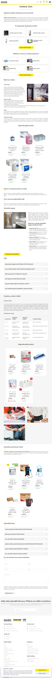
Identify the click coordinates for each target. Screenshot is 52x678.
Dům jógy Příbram (30, 661)
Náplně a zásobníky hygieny (32, 649)
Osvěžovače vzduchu (8, 118)
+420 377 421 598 (31, 626)
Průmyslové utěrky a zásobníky (33, 650)
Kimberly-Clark (29, 9)
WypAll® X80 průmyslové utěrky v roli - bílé (25, 367)
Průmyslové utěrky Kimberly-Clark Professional (14, 304)
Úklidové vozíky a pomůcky (32, 652)
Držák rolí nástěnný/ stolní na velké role (12, 482)
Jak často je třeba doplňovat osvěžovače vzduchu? (17, 283)
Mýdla (5, 111)
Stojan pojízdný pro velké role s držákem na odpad (26, 483)
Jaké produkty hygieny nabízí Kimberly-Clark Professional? (19, 264)
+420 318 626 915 (8, 626)
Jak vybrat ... (6, 652)
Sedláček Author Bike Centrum (33, 658)
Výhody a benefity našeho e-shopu (11, 661)
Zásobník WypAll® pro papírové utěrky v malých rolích (12, 511)
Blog (5, 644)
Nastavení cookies (42, 673)
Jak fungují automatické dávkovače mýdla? (15, 278)
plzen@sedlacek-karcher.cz (33, 628)
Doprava (5, 647)
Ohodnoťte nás (7, 662)
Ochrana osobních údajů (10, 589)
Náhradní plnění (7, 659)
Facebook (7, 636)
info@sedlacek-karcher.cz (10, 628)
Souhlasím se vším (42, 670)
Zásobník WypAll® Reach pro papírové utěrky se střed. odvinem (26, 512)
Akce (28, 644)
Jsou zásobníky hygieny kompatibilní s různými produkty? (18, 288)
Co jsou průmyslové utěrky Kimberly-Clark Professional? (18, 529)
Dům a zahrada (30, 645)
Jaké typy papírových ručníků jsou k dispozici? (16, 274)
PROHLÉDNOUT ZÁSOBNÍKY (12, 254)
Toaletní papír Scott (11, 90)
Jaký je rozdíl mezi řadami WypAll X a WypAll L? (16, 549)
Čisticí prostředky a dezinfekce (33, 653)
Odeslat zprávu (9, 593)
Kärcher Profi (29, 647)
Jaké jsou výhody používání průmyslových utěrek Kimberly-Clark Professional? (24, 544)
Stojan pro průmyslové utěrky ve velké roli (39, 483)
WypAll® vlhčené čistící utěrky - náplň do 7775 (12, 368)
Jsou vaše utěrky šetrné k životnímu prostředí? (16, 553)
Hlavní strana (22, 9)
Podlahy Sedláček (30, 660)
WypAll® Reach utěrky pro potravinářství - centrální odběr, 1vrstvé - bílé (26, 396)
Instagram (7, 638)
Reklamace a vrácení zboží (9, 650)
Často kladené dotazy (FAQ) (9, 664)
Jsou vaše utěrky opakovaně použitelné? (14, 539)
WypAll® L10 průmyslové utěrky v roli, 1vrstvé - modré (12, 396)
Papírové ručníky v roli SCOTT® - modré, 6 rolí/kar (39, 148)
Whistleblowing (7, 666)
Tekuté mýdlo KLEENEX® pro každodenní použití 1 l (26, 149)
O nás (5, 645)
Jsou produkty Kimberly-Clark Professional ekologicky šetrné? (20, 269)
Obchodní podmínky (8, 649)
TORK (5, 656)
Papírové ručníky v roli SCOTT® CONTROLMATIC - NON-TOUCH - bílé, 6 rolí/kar (13, 178)
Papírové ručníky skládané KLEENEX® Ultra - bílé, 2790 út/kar (26, 178)
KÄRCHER (6, 655)
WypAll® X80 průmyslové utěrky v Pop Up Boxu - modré (39, 368)
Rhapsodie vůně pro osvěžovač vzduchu (12, 148)
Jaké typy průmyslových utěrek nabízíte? (14, 534)
